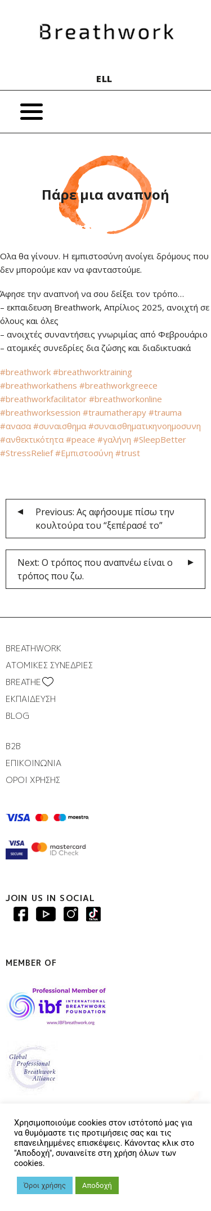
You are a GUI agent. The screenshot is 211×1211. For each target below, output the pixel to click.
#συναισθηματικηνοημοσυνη (143, 425)
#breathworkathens (38, 385)
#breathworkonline (124, 398)
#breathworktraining (91, 371)
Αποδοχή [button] (97, 1185)
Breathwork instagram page (93, 914)
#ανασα (15, 425)
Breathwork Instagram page (71, 914)
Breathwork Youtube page (46, 914)
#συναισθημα (58, 425)
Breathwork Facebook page (21, 914)
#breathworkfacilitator (43, 398)
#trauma (164, 412)
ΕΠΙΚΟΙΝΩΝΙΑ (33, 763)
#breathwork (25, 371)
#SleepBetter (158, 439)
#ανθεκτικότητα (32, 439)
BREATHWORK (33, 648)
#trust (126, 452)
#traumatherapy (113, 412)
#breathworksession (40, 412)
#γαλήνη (113, 439)
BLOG (17, 716)
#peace (79, 439)
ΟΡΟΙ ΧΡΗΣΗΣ (33, 780)
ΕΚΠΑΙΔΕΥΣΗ (31, 699)
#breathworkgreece (117, 385)
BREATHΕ (23, 682)
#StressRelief (26, 452)
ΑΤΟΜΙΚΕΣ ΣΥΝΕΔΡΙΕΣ (49, 665)
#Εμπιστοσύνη (83, 452)
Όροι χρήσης (45, 1185)
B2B (13, 746)
